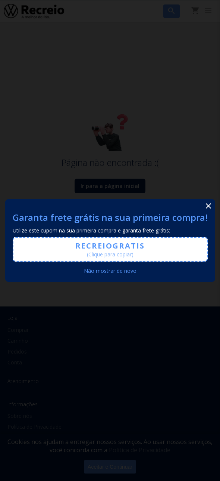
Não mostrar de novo (110, 270)
